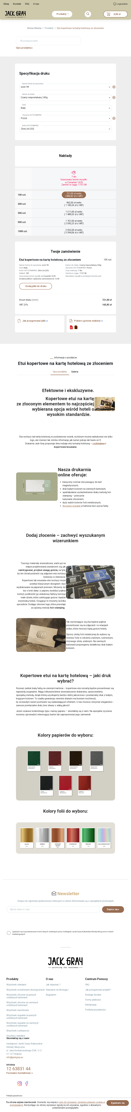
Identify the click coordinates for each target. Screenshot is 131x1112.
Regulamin (51, 994)
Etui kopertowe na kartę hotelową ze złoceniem (80, 28)
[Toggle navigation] (87, 14)
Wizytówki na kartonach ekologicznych (25, 989)
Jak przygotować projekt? (98, 989)
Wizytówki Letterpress (17, 1030)
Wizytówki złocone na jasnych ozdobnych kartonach (21, 996)
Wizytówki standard (16, 984)
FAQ (27, 4)
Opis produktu (24, 47)
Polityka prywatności (95, 1009)
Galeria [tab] (74, 371)
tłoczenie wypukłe (72, 506)
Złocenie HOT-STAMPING (32, 115)
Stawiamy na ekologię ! (57, 989)
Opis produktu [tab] (60, 371)
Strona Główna (34, 28)
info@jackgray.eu (14, 1057)
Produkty (49, 28)
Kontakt (17, 4)
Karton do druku (28, 94)
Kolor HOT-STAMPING (30, 126)
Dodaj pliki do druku (35, 286)
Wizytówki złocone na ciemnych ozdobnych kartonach (22, 1004)
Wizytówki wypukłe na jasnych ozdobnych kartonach (21, 1016)
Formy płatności (93, 999)
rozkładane (98, 443)
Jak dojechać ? (53, 984)
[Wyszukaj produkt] (48, 41)
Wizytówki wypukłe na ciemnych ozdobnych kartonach (22, 1024)
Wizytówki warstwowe (17, 1010)
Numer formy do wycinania (32, 84)
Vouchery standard (15, 1035)
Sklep (6, 4)
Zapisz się (113, 909)
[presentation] (65, 920)
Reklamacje (91, 1004)
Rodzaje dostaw (93, 994)
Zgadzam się (118, 1103)
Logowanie (120, 4)
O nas (36, 4)
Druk (24, 105)
